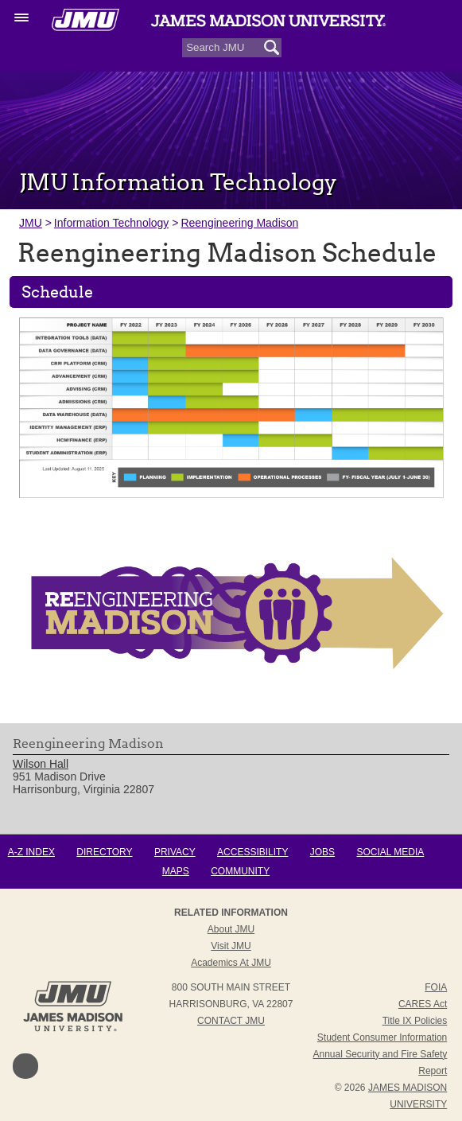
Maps (175, 871)
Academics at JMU (231, 962)
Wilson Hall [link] (40, 763)
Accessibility (252, 852)
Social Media (390, 852)
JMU (30, 222)
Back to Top (25, 1066)
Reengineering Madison (239, 222)
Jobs (322, 852)
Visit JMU (230, 946)
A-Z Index (31, 852)
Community (240, 871)
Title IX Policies (415, 1020)
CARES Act (422, 1004)
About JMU (231, 929)
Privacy (175, 852)
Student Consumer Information (382, 1037)
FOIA (436, 987)
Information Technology (111, 222)
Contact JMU (231, 1020)
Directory (104, 852)
